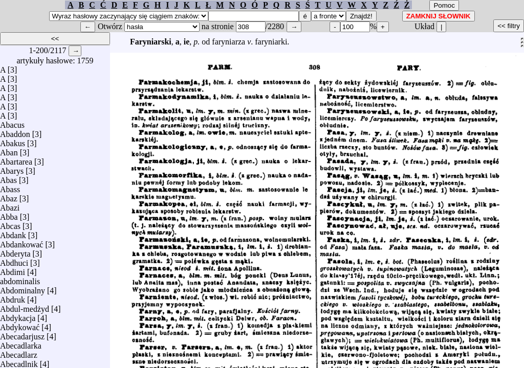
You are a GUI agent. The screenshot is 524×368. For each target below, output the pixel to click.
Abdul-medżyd (24, 306)
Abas (8, 177)
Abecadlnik (19, 361)
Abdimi (12, 269)
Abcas (10, 223)
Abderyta (15, 251)
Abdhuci (14, 260)
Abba (9, 214)
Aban (9, 150)
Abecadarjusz (22, 334)
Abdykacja (17, 315)
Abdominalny (22, 288)
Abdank (13, 232)
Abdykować (19, 324)
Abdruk (12, 297)
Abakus (12, 140)
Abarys (12, 168)
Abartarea (16, 159)
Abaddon (15, 131)
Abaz (8, 196)
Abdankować (21, 242)
